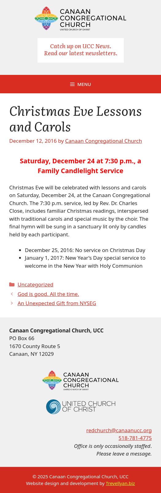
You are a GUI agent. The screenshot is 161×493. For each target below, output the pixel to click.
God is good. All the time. (48, 293)
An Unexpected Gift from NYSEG (57, 303)
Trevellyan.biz (120, 483)
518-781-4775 (135, 437)
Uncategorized (35, 284)
